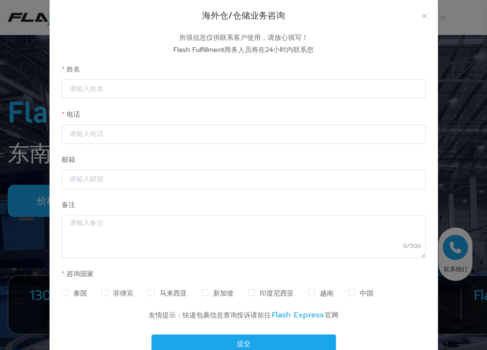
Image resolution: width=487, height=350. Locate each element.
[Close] (424, 17)
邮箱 (68, 160)
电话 (73, 114)
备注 (68, 205)
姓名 (73, 69)
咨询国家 (80, 274)
